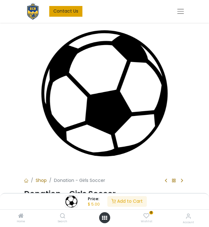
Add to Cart (127, 201)
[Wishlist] (146, 216)
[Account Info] (188, 216)
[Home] (21, 216)
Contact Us (65, 11)
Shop (41, 180)
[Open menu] (104, 218)
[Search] (63, 216)
